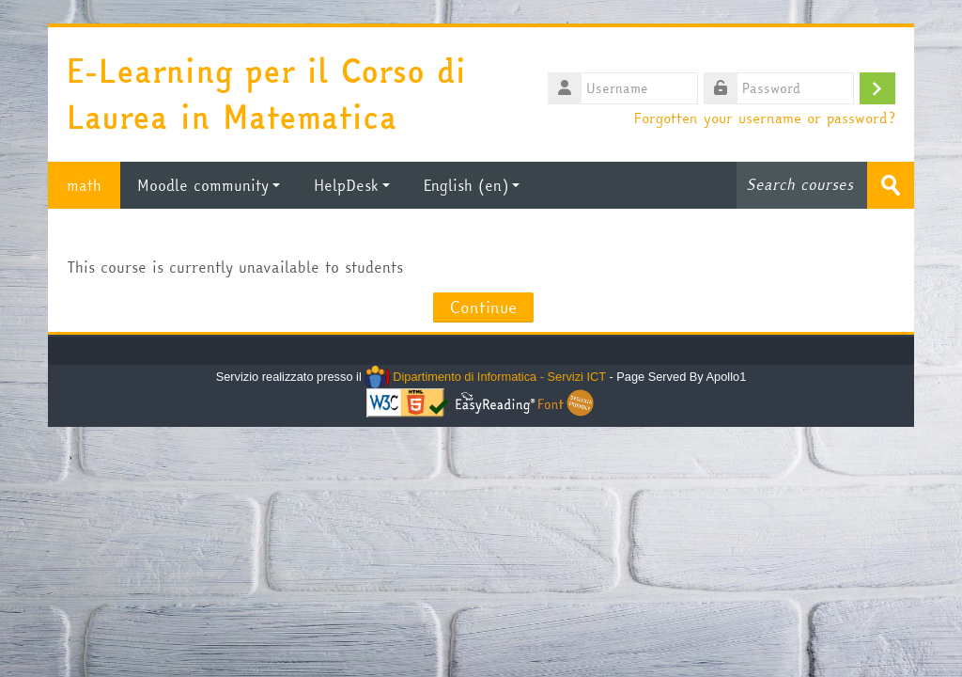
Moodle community (208, 185)
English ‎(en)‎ (472, 185)
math (84, 185)
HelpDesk (352, 185)
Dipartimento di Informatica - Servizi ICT (485, 377)
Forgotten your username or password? (764, 117)
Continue (483, 307)
